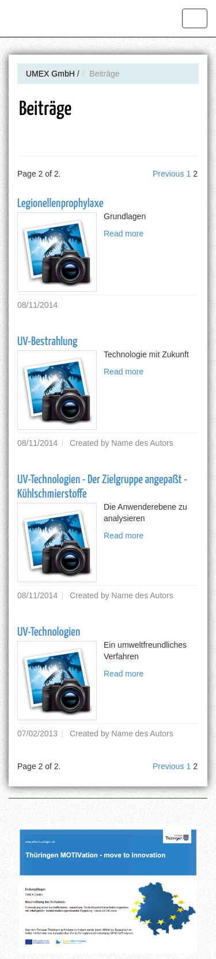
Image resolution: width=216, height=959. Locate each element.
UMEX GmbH (50, 73)
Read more (123, 233)
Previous (168, 173)
